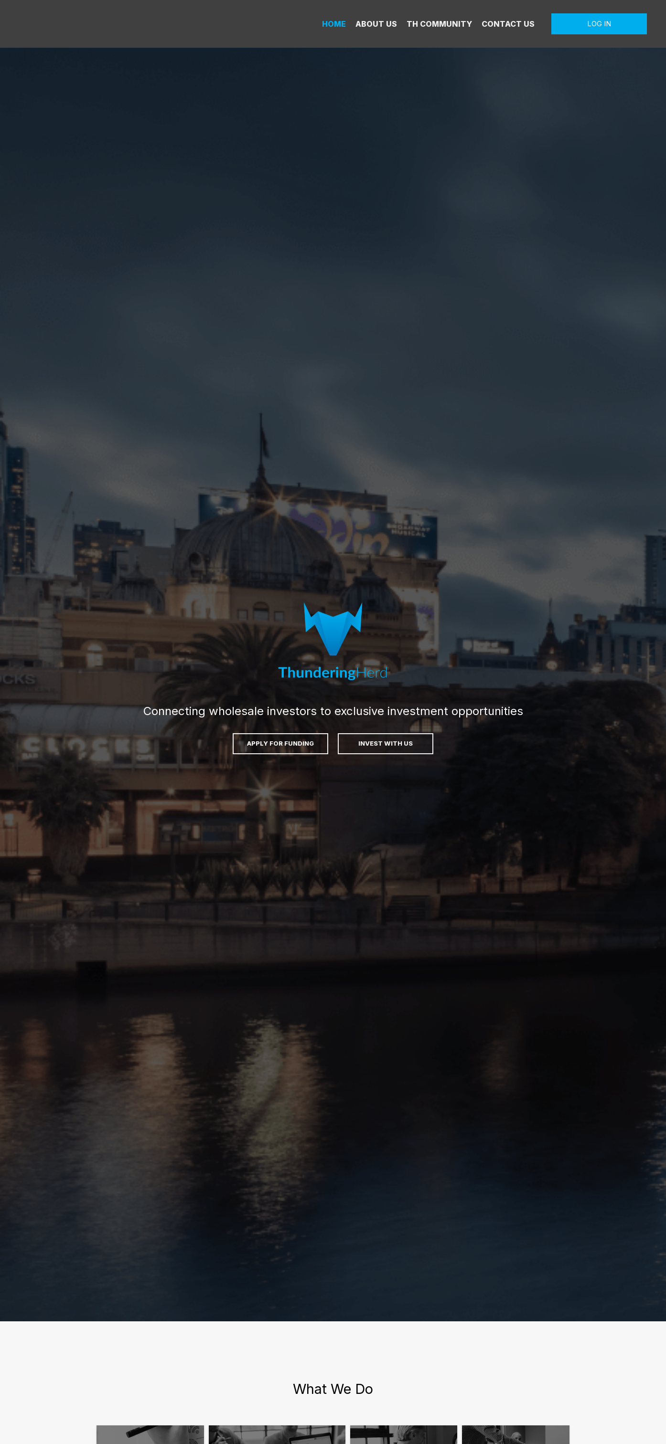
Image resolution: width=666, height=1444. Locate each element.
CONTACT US (508, 24)
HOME (334, 24)
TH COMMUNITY (439, 24)
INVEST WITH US (385, 743)
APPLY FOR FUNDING (280, 743)
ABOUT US (376, 24)
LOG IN (599, 23)
